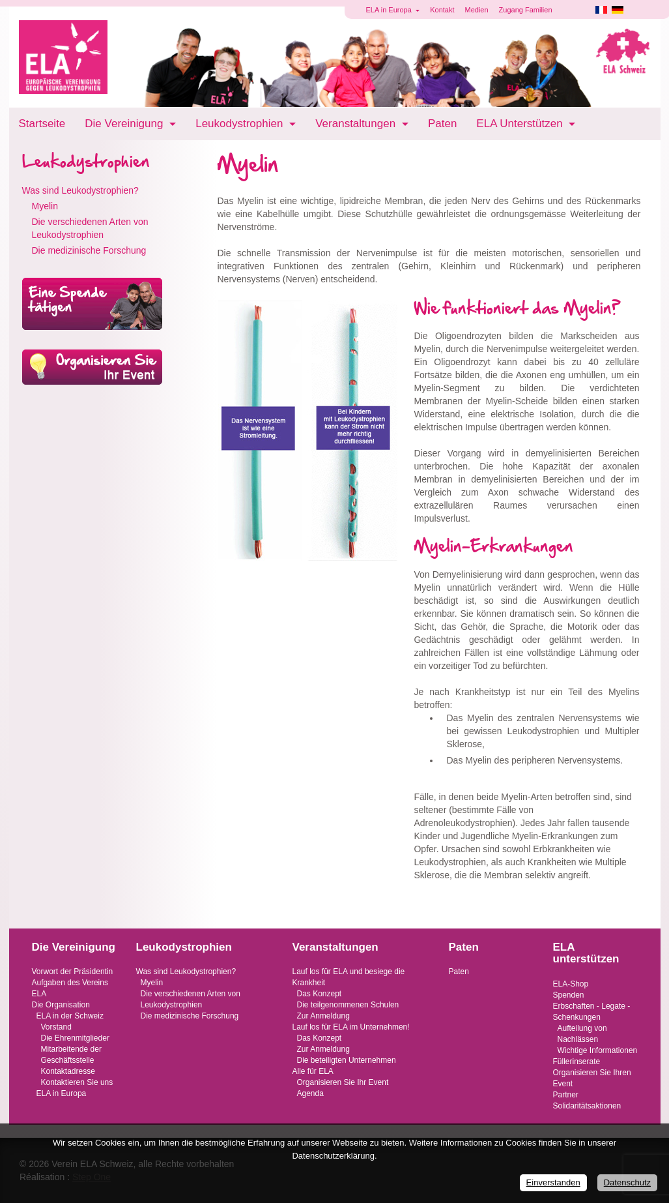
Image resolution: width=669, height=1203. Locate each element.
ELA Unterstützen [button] (520, 123)
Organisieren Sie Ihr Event (343, 1082)
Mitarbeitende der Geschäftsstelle (71, 1055)
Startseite (42, 123)
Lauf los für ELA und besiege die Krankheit (348, 977)
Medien (477, 10)
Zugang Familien (525, 10)
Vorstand (56, 1027)
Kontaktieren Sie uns (77, 1082)
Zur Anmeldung (323, 1015)
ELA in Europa (61, 1093)
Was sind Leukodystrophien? (80, 190)
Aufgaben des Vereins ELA (70, 988)
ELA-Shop (571, 983)
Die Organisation (61, 1004)
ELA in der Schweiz (70, 1015)
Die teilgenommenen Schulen (348, 1004)
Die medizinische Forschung (89, 250)
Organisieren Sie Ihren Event (592, 1078)
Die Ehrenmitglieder (75, 1038)
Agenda (310, 1093)
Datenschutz (627, 1182)
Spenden (568, 995)
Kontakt (442, 10)
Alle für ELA (313, 1071)
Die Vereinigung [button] (125, 123)
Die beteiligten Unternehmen (346, 1060)
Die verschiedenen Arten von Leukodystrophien (90, 228)
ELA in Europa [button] (390, 10)
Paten (442, 123)
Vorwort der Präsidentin (72, 971)
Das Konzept (319, 993)
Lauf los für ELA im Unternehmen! (351, 1027)
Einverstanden (553, 1182)
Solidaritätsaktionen (587, 1105)
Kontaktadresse (68, 1071)
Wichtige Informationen (598, 1050)
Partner (565, 1094)
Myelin (45, 206)
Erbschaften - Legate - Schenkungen (592, 1012)
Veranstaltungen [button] (357, 123)
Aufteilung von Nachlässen (582, 1034)
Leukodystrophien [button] (240, 123)
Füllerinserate (577, 1061)
